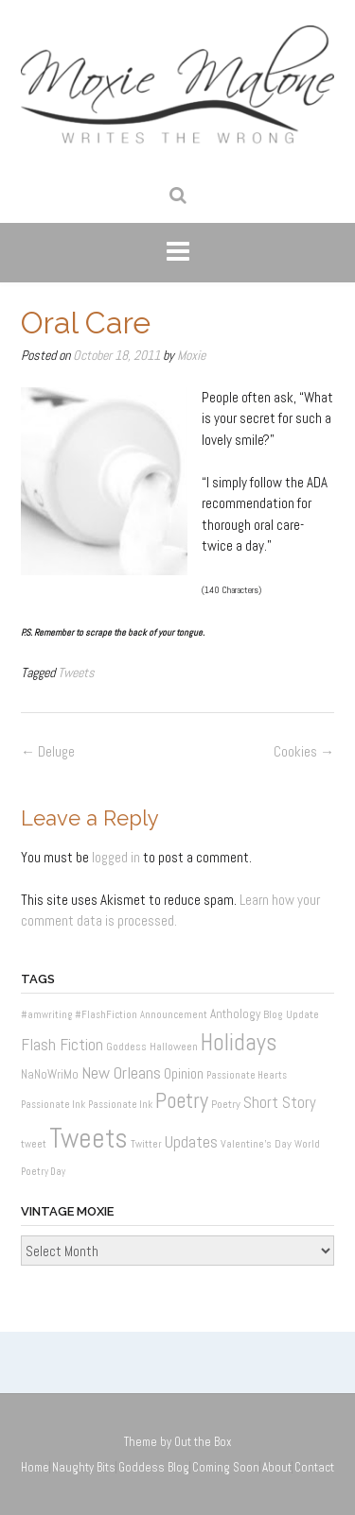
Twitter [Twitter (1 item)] (146, 1144)
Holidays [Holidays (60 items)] (239, 1042)
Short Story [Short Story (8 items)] (279, 1103)
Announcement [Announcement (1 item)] (173, 1015)
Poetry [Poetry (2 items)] (225, 1104)
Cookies (304, 751)
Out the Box (203, 1442)
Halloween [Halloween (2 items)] (174, 1046)
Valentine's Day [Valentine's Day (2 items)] (256, 1143)
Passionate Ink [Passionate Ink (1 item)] (53, 1104)
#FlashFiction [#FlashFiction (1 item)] (106, 1015)
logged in (116, 857)
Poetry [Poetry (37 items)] (181, 1101)
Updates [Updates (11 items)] (191, 1141)
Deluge (48, 751)
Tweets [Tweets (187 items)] (88, 1138)
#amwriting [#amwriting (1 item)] (46, 1015)
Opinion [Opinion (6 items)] (184, 1073)
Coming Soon (225, 1467)
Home (35, 1467)
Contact (314, 1467)
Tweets (76, 672)
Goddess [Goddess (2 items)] (126, 1046)
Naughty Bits (83, 1467)
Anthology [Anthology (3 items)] (235, 1014)
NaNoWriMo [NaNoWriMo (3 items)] (50, 1074)
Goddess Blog (153, 1467)
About (277, 1467)
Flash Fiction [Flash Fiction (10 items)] (62, 1044)
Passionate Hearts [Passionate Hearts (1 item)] (246, 1075)
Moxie (191, 355)
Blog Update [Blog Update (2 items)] (291, 1014)
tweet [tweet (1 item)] (33, 1144)
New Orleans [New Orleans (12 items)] (121, 1072)
